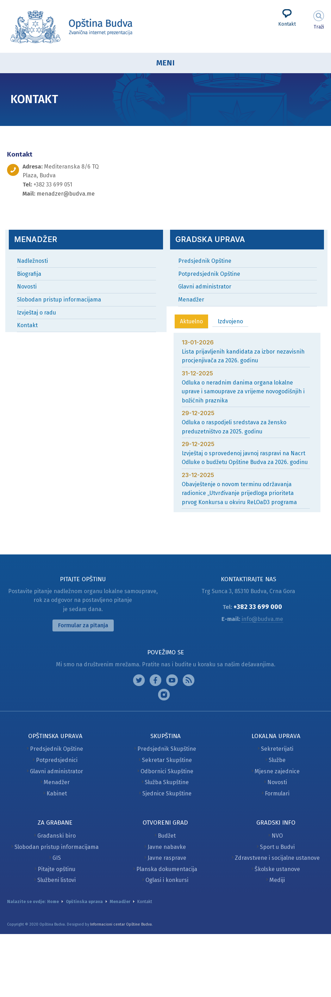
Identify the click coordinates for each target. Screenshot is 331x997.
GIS (56, 858)
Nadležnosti (32, 261)
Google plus (172, 680)
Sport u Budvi (277, 847)
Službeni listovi (56, 880)
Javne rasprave (167, 858)
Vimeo (164, 694)
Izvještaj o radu (36, 312)
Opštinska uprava (84, 902)
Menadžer (191, 299)
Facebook (155, 680)
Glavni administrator (204, 286)
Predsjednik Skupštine (166, 748)
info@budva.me (262, 619)
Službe (277, 760)
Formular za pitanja (83, 625)
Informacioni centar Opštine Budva (121, 924)
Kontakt (287, 24)
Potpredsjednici (56, 760)
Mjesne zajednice (277, 771)
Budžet (167, 835)
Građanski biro (56, 835)
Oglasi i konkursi (166, 880)
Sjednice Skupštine (167, 793)
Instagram (139, 680)
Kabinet (56, 793)
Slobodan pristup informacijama (59, 299)
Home (53, 902)
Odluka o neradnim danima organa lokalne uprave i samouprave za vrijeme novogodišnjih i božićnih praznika (243, 391)
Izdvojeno (230, 321)
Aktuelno (191, 321)
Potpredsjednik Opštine (209, 274)
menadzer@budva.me (66, 193)
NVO (277, 835)
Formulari (277, 793)
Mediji (277, 880)
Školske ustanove (277, 869)
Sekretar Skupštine (167, 760)
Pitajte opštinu (56, 869)
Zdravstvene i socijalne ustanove (277, 858)
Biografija (29, 274)
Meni (165, 63)
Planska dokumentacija (166, 869)
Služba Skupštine (167, 782)
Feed (188, 680)
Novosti (27, 286)
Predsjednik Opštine (204, 261)
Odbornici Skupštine (166, 771)
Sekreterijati (277, 748)
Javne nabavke (167, 847)
